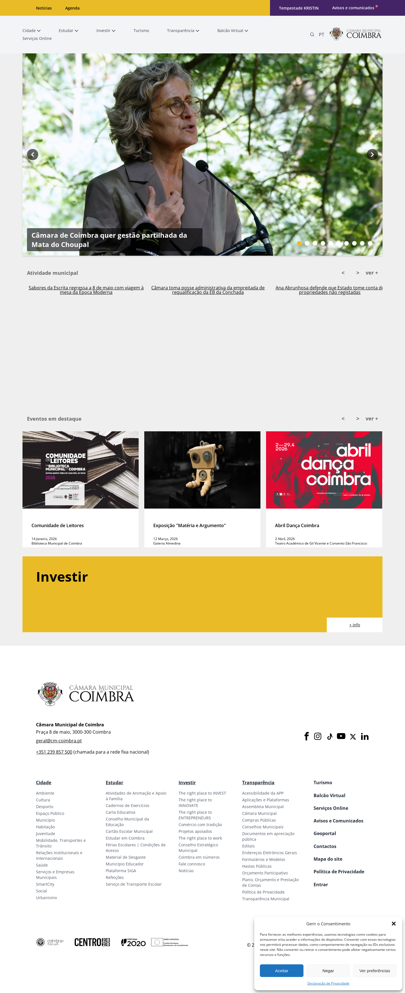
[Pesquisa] (312, 34)
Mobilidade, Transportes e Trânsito (61, 843)
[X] (353, 737)
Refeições (115, 877)
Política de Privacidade (263, 892)
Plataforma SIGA (121, 870)
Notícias (44, 8)
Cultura (43, 799)
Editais (248, 846)
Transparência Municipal (265, 898)
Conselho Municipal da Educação (127, 821)
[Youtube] (341, 736)
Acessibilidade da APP (263, 793)
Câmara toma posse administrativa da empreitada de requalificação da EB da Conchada (208, 290)
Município (45, 820)
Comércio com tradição (200, 824)
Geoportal (325, 833)
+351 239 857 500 (54, 752)
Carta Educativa (120, 812)
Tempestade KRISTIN (299, 8)
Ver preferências (374, 970)
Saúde (42, 865)
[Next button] (372, 154)
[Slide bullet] (299, 243)
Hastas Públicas (257, 866)
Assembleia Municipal (263, 806)
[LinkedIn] (365, 736)
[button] (394, 923)
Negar (328, 970)
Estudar (114, 782)
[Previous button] (32, 154)
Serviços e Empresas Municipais (55, 874)
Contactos (325, 846)
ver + (372, 272)
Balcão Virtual (329, 795)
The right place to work (200, 838)
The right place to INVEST (202, 793)
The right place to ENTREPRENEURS (195, 815)
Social (41, 891)
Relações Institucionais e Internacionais (59, 855)
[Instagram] (317, 736)
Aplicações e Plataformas (265, 799)
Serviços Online (331, 808)
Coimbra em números (199, 857)
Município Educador (125, 864)
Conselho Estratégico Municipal (198, 847)
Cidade (43, 782)
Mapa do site (328, 859)
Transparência (258, 782)
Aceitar (281, 970)
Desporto (44, 806)
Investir (187, 782)
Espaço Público (50, 813)
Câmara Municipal (259, 813)
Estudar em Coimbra (125, 838)
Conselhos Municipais (263, 826)
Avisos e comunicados (353, 7)
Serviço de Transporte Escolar (134, 884)
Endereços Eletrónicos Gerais (269, 852)
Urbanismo (46, 897)
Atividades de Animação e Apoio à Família (136, 795)
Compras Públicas (259, 820)
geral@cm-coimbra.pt (59, 741)
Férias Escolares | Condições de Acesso (136, 847)
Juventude (45, 833)
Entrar (321, 884)
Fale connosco (192, 864)
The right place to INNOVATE (195, 802)
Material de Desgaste (126, 857)
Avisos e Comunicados (338, 821)
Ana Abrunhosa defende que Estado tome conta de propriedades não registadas (330, 290)
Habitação (45, 826)
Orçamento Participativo (265, 873)
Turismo (323, 782)
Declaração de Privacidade (328, 983)
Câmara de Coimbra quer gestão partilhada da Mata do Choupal (109, 188)
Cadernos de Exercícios (127, 805)
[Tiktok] (329, 737)
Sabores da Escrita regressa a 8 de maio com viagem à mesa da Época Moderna (86, 290)
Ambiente (45, 793)
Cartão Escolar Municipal (129, 831)
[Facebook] (306, 736)
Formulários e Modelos (263, 859)
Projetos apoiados (195, 831)
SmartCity (45, 884)
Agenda (72, 8)
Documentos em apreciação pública (268, 836)
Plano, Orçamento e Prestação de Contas (270, 882)
